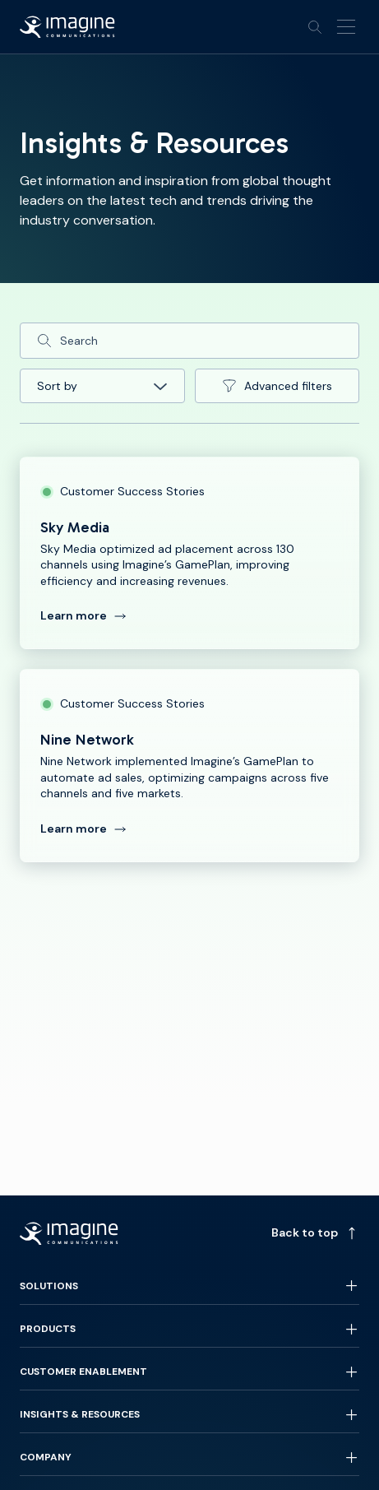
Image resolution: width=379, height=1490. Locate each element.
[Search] (189, 341)
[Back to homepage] (67, 27)
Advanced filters (276, 386)
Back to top (315, 1233)
